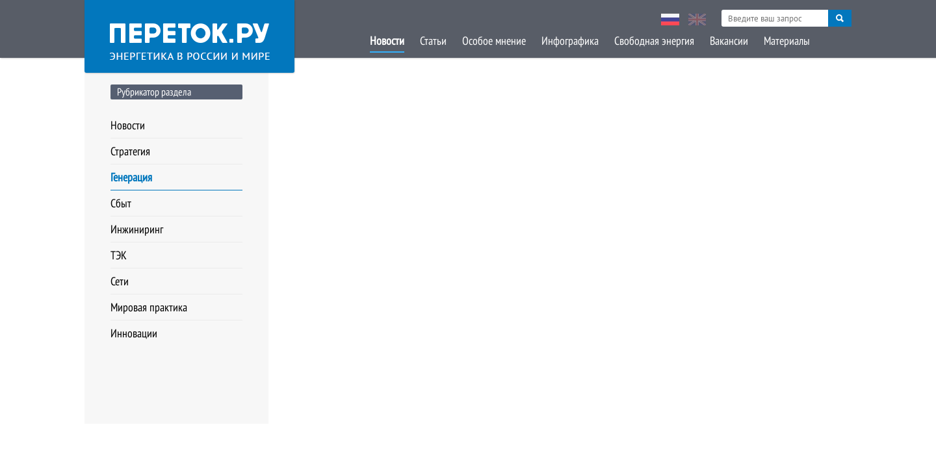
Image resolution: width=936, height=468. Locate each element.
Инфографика (570, 40)
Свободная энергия (654, 40)
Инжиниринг (136, 229)
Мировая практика (148, 307)
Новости (387, 40)
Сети (119, 281)
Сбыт (120, 203)
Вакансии (729, 40)
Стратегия (130, 151)
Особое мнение (494, 40)
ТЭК (118, 255)
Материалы (787, 40)
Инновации (133, 333)
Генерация (131, 177)
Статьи (433, 40)
